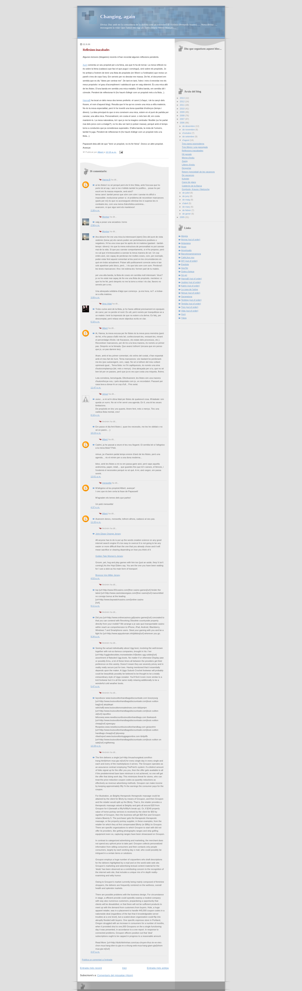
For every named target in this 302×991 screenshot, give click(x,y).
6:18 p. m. (95, 322)
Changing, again (117, 16)
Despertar (186, 168)
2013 (182, 98)
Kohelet (185, 179)
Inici (124, 968)
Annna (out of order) (190, 239)
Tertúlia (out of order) (191, 303)
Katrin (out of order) (190, 286)
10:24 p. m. (96, 433)
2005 (182, 217)
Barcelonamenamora (191, 254)
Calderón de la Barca (192, 186)
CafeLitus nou (187, 257)
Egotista (185, 264)
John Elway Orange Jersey (108, 534)
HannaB (87, 100)
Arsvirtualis (186, 250)
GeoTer (184, 268)
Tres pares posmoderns (193, 143)
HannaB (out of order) (191, 278)
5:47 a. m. (95, 686)
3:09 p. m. (95, 297)
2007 (182, 119)
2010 (182, 108)
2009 (182, 112)
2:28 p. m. (95, 210)
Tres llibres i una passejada (195, 147)
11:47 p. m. (96, 387)
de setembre (188, 136)
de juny (186, 196)
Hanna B (106, 179)
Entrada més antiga (158, 968)
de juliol (186, 193)
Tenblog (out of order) (191, 300)
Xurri (85, 65)
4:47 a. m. (95, 952)
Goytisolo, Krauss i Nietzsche (196, 189)
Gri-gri (184, 275)
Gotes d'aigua (187, 271)
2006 (182, 122)
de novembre (188, 129)
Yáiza (184, 318)
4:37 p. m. (95, 507)
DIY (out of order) (189, 261)
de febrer (186, 210)
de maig (186, 200)
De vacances (188, 175)
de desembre (188, 126)
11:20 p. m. (96, 522)
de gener (186, 214)
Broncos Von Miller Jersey (108, 575)
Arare (183, 246)
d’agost (186, 140)
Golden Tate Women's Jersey (109, 556)
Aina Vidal (107, 303)
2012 (182, 101)
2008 (182, 115)
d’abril (185, 203)
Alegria (184, 236)
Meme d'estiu (188, 158)
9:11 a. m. (95, 606)
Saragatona (186, 296)
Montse (105, 217)
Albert (105, 328)
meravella (107, 483)
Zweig (184, 161)
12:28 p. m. (96, 746)
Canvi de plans (189, 182)
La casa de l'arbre (189, 289)
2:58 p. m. (95, 225)
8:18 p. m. (95, 415)
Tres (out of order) (189, 307)
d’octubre (187, 133)
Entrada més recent (91, 968)
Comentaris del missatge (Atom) (115, 975)
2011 (182, 105)
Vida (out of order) (189, 311)
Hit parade (187, 154)
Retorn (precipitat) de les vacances (198, 172)
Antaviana (186, 243)
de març (186, 207)
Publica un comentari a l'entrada (97, 959)
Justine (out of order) (191, 282)
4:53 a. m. (95, 578)
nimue (105, 394)
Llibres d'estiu (188, 164)
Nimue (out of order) (190, 293)
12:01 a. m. (96, 476)
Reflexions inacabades (192, 150)
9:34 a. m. (95, 636)
